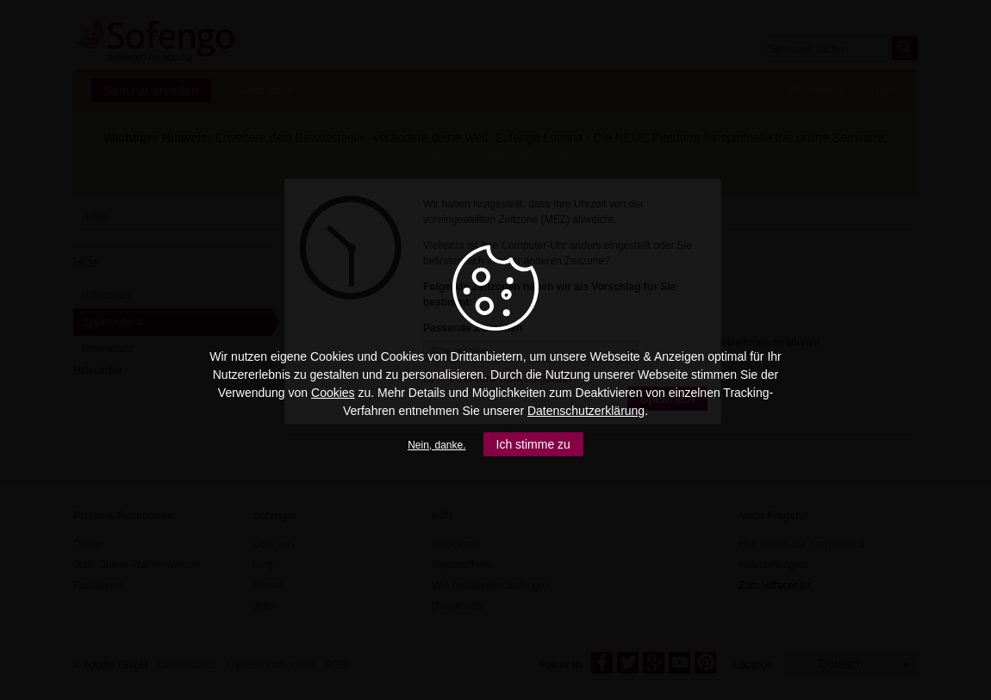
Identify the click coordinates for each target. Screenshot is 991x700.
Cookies (333, 393)
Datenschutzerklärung (586, 411)
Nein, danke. (436, 445)
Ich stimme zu (533, 444)
